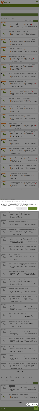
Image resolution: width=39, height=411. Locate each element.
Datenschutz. (26, 205)
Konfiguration (22, 208)
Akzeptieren (32, 208)
